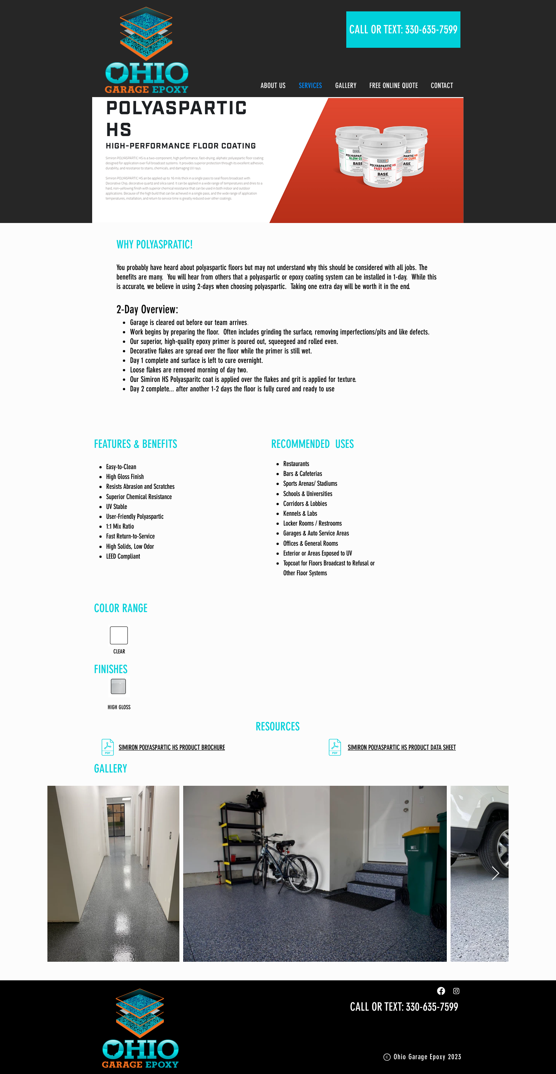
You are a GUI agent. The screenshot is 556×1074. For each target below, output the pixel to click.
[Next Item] (495, 873)
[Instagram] (456, 991)
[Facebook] (441, 991)
